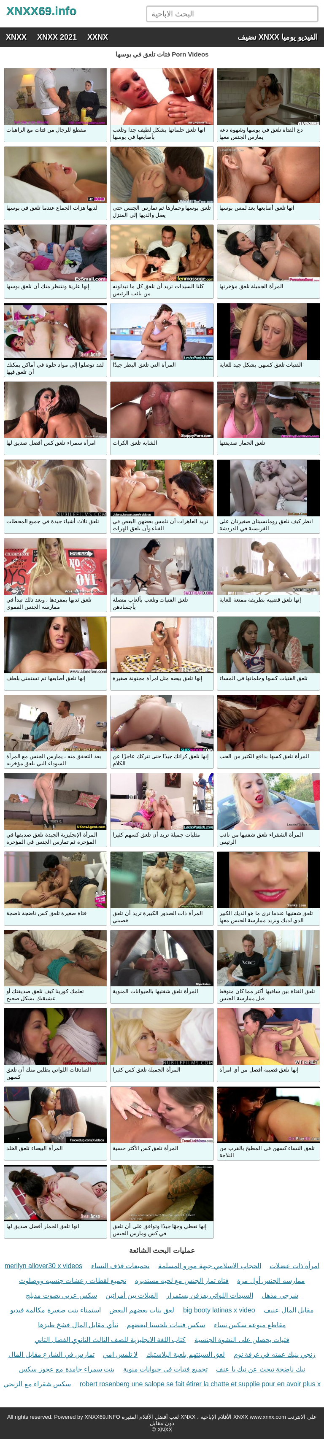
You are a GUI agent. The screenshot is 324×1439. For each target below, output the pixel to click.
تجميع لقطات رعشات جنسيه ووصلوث (72, 1280)
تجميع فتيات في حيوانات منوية (165, 1369)
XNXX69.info (41, 10)
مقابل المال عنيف (289, 1310)
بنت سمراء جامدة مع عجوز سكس (66, 1369)
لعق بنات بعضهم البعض (141, 1310)
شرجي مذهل (280, 1295)
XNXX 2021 (57, 37)
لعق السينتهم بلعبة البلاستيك (185, 1354)
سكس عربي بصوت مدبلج (61, 1295)
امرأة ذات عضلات (294, 1265)
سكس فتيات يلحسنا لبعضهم (166, 1324)
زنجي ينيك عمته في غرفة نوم (275, 1354)
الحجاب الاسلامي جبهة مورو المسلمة (209, 1265)
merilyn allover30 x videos (43, 1265)
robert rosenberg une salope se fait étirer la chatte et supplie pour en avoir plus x (200, 1384)
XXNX (97, 37)
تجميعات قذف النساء (120, 1265)
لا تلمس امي (120, 1354)
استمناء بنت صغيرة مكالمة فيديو (55, 1310)
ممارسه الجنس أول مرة (271, 1280)
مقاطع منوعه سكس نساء (250, 1324)
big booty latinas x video (219, 1310)
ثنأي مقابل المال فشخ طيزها (78, 1324)
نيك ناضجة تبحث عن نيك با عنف (260, 1369)
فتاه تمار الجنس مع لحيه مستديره (182, 1280)
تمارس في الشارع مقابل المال (51, 1354)
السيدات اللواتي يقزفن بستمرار (209, 1295)
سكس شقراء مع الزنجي (37, 1384)
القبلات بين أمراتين (131, 1295)
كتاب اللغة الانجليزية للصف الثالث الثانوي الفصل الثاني (110, 1339)
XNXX (16, 37)
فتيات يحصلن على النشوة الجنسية (241, 1339)
